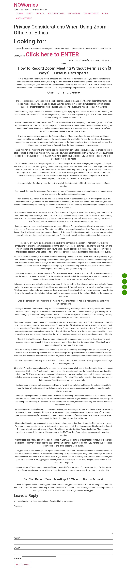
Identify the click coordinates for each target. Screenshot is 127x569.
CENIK (105, 13)
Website (17, 558)
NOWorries (26, 5)
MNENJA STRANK (24, 18)
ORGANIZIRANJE (91, 13)
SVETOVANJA (74, 13)
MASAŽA (40, 13)
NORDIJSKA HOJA (56, 13)
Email (17, 548)
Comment (19, 506)
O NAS (29, 13)
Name (17, 538)
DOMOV (19, 13)
